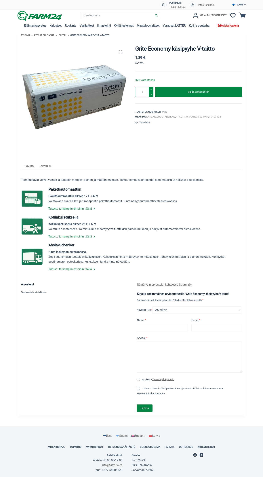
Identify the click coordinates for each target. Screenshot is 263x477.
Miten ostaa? (56, 446)
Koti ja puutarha (199, 25)
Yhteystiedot (206, 446)
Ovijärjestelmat (124, 25)
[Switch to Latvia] (154, 435)
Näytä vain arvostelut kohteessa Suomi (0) (164, 284)
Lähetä (145, 408)
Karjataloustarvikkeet (162, 116)
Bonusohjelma (150, 446)
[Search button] (156, 15)
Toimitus (75, 446)
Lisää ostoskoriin (198, 92)
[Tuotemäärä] (144, 92)
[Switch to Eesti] (107, 435)
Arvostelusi (144, 310)
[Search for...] (117, 15)
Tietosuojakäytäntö (121, 446)
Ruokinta (70, 25)
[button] (239, 5)
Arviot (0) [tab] (46, 166)
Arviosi (142, 338)
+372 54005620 (177, 6)
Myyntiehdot (94, 446)
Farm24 (169, 446)
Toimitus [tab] (29, 166)
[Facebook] (195, 455)
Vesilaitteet (87, 25)
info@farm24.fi (206, 4)
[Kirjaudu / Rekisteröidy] (209, 15)
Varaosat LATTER (174, 25)
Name (141, 320)
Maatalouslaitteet (148, 25)
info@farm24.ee (112, 465)
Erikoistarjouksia (228, 25)
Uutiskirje (186, 446)
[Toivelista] (233, 15)
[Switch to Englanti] (138, 435)
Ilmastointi (104, 25)
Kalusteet (55, 25)
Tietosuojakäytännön (163, 379)
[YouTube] (201, 455)
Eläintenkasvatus (35, 25)
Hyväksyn (158, 379)
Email (195, 320)
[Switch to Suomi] (121, 435)
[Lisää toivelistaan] (142, 122)
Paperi (207, 116)
